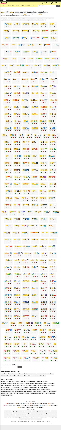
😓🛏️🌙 (16, 79)
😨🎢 (30, 212)
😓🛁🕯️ (52, 72)
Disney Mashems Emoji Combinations (37, 393)
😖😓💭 (52, 24)
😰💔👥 (52, 281)
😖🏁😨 (35, 107)
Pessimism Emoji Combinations (28, 375)
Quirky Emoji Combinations (26, 411)
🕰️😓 (30, 58)
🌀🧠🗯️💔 (35, 38)
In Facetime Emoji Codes (29, 383)
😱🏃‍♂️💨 (52, 302)
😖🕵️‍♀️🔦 (26, 114)
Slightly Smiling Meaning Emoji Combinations (23, 391)
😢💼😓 (17, 163)
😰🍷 (53, 274)
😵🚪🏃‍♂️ (43, 330)
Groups (9, 5)
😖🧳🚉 (43, 121)
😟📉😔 (46, 135)
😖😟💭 (7, 31)
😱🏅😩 (8, 309)
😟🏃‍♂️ (5, 135)
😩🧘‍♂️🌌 (52, 246)
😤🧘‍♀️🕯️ (44, 184)
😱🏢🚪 (44, 309)
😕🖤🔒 (34, 100)
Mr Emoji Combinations (31, 381)
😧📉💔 (17, 205)
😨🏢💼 (17, 219)
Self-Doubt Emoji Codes (17, 375)
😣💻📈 (52, 170)
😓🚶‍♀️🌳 (44, 72)
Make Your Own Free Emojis (31, 385)
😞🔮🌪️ (17, 128)
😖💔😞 (44, 107)
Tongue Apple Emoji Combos (34, 389)
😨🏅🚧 (38, 212)
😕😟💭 (44, 24)
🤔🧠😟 (8, 344)
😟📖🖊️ (8, 142)
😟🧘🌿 (26, 156)
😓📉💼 (47, 65)
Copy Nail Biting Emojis (36, 411)
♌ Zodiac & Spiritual (53, 405)
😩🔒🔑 (44, 239)
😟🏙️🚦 (13, 135)
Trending (22, 5)
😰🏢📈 (44, 281)
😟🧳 (35, 156)
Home (2, 9)
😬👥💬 (8, 267)
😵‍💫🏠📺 (25, 337)
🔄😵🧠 (52, 52)
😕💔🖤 (7, 100)
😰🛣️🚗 (52, 295)
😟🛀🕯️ (9, 156)
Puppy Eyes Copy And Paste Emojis (7, 381)
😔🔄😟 (26, 24)
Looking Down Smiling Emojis (6, 393)
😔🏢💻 (44, 86)
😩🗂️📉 (52, 239)
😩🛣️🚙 (26, 246)
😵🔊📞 (26, 330)
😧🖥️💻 (44, 205)
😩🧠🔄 (8, 253)
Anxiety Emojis (4, 18)
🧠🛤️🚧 (36, 358)
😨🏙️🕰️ (47, 212)
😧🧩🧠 (13, 212)
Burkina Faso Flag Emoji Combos (19, 385)
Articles (17, 5)
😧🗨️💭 (52, 205)
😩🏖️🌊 (52, 226)
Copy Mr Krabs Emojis (15, 387)
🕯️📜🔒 (13, 58)
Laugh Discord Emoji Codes (20, 381)
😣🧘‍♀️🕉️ (43, 177)
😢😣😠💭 (26, 31)
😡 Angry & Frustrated (34, 403)
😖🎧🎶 (17, 107)
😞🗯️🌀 (26, 128)
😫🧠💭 (25, 260)
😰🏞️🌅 (35, 281)
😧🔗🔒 (35, 205)
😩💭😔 (45, 233)
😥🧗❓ (25, 198)
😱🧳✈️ (5, 323)
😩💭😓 (36, 31)
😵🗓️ (35, 330)
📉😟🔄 (35, 52)
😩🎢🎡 (25, 226)
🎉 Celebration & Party (44, 405)
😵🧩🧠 (16, 337)
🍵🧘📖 (54, 38)
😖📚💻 (8, 114)
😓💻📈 (38, 65)
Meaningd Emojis (20, 383)
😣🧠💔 (52, 177)
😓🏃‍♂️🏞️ (20, 65)
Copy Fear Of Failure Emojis (41, 375)
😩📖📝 (17, 239)
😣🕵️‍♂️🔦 (26, 177)
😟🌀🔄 (44, 128)
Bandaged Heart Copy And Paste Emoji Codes (46, 385)
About (33, 5)
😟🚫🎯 (35, 149)
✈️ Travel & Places (16, 405)
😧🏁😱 (34, 198)
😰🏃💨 (17, 281)
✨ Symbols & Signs (39, 407)
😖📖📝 (52, 107)
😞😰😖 (35, 128)
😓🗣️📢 (35, 72)
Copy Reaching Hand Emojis (42, 381)
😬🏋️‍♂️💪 (52, 260)
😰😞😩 (26, 295)
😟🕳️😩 (16, 31)
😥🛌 (17, 198)
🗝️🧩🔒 (39, 58)
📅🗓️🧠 (8, 52)
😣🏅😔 (44, 170)
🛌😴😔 (42, 337)
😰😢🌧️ (35, 295)
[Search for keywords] (47, 6)
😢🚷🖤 (17, 170)
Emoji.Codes (16, 421)
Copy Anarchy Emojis (27, 413)
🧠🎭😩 (16, 351)
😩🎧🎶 (34, 226)
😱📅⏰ (26, 316)
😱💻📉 (8, 316)
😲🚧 (21, 323)
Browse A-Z (4, 5)
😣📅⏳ (9, 177)
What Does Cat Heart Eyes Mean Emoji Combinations (44, 383)
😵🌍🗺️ (38, 323)
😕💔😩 (16, 100)
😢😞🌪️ (52, 163)
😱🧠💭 (52, 316)
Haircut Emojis (44, 413)
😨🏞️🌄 (56, 212)
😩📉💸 (8, 239)
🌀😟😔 (8, 24)
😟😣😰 (17, 149)
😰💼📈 (17, 288)
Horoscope (27, 5)
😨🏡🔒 (8, 219)
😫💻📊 (52, 253)
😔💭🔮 (52, 86)
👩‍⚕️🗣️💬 (21, 45)
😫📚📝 (9, 260)
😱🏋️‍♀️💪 (26, 309)
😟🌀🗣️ (52, 128)
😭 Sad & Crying (26, 403)
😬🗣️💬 (35, 267)
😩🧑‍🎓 (35, 246)
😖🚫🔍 (17, 121)
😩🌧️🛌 (9, 226)
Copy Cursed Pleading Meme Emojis (21, 389)
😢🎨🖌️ (8, 163)
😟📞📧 (35, 142)
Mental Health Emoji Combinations (23, 18)
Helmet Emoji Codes (52, 413)
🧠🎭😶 (25, 351)
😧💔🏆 (8, 205)
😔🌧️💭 (54, 79)
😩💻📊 (54, 233)
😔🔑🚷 (17, 93)
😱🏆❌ (17, 309)
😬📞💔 (26, 267)
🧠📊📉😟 (52, 351)
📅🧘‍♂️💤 (17, 52)
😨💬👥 (26, 219)
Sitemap (46, 421)
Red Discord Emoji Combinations (7, 389)
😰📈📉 (35, 288)
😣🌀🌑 (26, 170)
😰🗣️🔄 (8, 295)
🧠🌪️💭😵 (51, 344)
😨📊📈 (44, 219)
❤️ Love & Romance (10, 403)
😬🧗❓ (52, 267)
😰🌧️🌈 (26, 274)
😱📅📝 (17, 316)
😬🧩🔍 (9, 274)
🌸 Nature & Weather (8, 405)
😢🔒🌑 (35, 163)
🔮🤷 (5, 58)
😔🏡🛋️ (35, 86)
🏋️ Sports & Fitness (24, 405)
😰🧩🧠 (8, 302)
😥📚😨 (52, 191)
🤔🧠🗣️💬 (52, 337)
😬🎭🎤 (43, 260)
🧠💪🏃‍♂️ (34, 351)
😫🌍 (36, 253)
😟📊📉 (55, 135)
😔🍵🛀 (17, 86)
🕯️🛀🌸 (22, 58)
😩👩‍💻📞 (25, 233)
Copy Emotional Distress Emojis (36, 18)
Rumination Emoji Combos (48, 18)
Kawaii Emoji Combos (46, 411)
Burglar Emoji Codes (15, 411)
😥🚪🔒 (9, 198)
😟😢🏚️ (8, 149)
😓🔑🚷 (17, 72)
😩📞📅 (26, 239)
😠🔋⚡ (43, 156)
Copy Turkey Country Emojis (6, 385)
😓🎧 (12, 65)
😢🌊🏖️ (52, 156)
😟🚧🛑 (26, 149)
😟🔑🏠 (52, 142)
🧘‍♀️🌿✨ (41, 344)
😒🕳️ (4, 65)
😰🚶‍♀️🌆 (44, 295)
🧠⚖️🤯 (54, 358)
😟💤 (21, 135)
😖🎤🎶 (8, 107)
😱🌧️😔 (35, 302)
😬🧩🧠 (17, 274)
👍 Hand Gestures (21, 407)
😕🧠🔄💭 (43, 100)
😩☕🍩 (28, 253)
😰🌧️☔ (35, 274)
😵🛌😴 (52, 330)
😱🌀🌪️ (17, 302)
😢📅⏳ (26, 163)
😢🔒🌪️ (44, 163)
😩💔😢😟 (35, 233)
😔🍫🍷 (8, 86)
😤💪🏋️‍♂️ (17, 184)
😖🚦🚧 (52, 114)
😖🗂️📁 (35, 114)
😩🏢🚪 (16, 233)
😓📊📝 (56, 65)
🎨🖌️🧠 (5, 45)
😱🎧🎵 (44, 302)
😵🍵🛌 (47, 323)
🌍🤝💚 (45, 38)
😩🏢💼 (7, 233)
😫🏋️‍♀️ (44, 253)
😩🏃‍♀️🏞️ (43, 226)
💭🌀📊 (56, 45)
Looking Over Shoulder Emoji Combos (49, 391)
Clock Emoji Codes (8, 413)
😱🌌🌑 (26, 302)
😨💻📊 (35, 219)
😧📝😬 (26, 205)
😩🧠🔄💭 (18, 253)
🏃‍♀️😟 (13, 45)
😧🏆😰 (43, 198)
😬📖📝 (17, 267)
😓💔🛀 (29, 65)
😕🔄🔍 (25, 100)
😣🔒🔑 (17, 177)
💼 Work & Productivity (34, 405)
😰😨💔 (45, 31)
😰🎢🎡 (8, 281)
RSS (49, 421)
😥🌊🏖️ (9, 191)
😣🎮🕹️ (35, 170)
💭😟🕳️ (17, 24)
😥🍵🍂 (26, 191)
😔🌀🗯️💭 (43, 79)
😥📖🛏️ (43, 191)
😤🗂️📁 (26, 184)
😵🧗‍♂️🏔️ (7, 337)
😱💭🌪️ (52, 309)
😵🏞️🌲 (56, 323)
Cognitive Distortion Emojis (6, 375)
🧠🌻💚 (7, 351)
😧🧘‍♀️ (4, 212)
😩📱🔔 (35, 239)
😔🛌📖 (44, 93)
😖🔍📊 (17, 114)
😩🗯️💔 (9, 246)
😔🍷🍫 (26, 86)
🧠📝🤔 (7, 358)
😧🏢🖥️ (52, 198)
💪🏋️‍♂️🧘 (30, 45)
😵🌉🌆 (29, 323)
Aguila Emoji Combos (24, 387)
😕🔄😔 (35, 24)
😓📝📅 (8, 72)
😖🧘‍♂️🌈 (34, 121)
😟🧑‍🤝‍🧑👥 (17, 156)
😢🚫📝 (8, 170)
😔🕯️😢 (35, 93)
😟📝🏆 (26, 142)
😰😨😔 (54, 31)
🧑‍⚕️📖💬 (32, 344)
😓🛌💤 (7, 79)
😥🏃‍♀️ (35, 191)
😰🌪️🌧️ (44, 274)
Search (58, 5)
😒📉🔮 (55, 58)
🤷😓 (16, 344)
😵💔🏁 (17, 330)
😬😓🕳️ (44, 267)
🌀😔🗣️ (16, 38)
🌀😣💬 (25, 38)
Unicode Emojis (8, 411)
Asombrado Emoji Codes (42, 387)
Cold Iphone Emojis (33, 387)
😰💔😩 (8, 288)
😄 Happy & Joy (19, 403)
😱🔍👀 (35, 316)
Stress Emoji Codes (11, 18)
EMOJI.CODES (3, 0)
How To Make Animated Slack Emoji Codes (21, 393)
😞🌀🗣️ (8, 128)
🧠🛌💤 (27, 358)
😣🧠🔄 (8, 184)
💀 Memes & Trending (30, 407)
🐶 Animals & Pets (43, 403)
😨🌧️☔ (21, 212)
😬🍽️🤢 (34, 260)
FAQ (13, 5)
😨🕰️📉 (52, 219)
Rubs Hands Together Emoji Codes (7, 391)
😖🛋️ (26, 121)
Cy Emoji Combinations (5, 387)
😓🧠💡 (25, 79)
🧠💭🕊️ (42, 351)
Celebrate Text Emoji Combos (6, 395)
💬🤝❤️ (47, 45)
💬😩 (39, 45)
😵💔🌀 (9, 330)
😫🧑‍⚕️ (17, 260)
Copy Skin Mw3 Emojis (37, 391)
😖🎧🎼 (26, 107)
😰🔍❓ (44, 288)
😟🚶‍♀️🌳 (44, 149)
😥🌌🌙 (17, 191)
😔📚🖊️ (8, 93)
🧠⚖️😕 (45, 358)
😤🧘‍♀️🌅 (35, 184)
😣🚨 (35, 177)
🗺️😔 (47, 58)
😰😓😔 (17, 295)
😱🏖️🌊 (35, 309)
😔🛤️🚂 (52, 93)
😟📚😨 (17, 142)
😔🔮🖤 (26, 93)
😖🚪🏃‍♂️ (9, 121)
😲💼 (13, 323)
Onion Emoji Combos (36, 413)
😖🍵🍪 (54, 100)
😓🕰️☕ (26, 72)
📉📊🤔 (26, 52)
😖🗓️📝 (44, 114)
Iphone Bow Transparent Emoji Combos (8, 383)
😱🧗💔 (44, 316)
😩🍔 (17, 226)
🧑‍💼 (24, 344)
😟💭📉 (37, 135)
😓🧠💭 (34, 79)
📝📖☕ (44, 52)
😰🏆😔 (26, 281)
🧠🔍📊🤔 (17, 358)
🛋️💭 (34, 337)
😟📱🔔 (44, 142)
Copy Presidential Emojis (50, 393)
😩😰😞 (17, 246)
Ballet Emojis (53, 411)
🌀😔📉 (7, 38)
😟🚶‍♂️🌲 (52, 149)
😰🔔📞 (52, 288)
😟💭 (29, 135)
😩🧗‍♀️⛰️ (43, 246)
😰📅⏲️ (26, 288)
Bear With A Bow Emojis (45, 389)
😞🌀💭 (52, 121)
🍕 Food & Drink (51, 403)
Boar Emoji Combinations (17, 413)
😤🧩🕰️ (52, 184)
